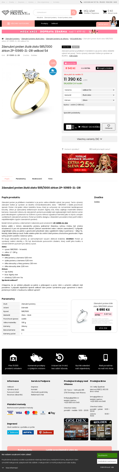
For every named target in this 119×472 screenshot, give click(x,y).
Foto (51, 178)
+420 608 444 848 (98, 401)
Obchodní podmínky (39, 392)
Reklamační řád (37, 394)
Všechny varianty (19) (89, 139)
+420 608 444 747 (88, 2)
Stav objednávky (43, 2)
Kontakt (34, 389)
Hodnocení (37, 178)
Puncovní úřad (13, 392)
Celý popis (73, 56)
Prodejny (44, 23)
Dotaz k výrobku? (70, 149)
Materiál (68, 95)
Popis (7, 178)
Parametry (21, 178)
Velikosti (54, 23)
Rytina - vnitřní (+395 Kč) (74, 105)
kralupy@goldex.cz (71, 398)
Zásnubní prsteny (50, 17)
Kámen (67, 100)
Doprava (21, 2)
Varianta (68, 90)
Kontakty (56, 2)
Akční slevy (105, 24)
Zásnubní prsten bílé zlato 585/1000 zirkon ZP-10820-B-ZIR (103, 306)
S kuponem (99, 313)
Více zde (103, 328)
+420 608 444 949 (71, 402)
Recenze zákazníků (15, 394)
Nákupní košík (112, 13)
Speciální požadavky (72, 113)
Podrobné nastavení (107, 461)
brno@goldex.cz (96, 396)
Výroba (30, 2)
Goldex (34, 55)
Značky (11, 2)
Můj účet (89, 10)
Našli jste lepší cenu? (100, 149)
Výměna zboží (13, 389)
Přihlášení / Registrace (91, 13)
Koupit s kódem (104, 68)
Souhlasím (103, 455)
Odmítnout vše (107, 467)
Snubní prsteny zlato (65, 17)
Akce (3, 2)
